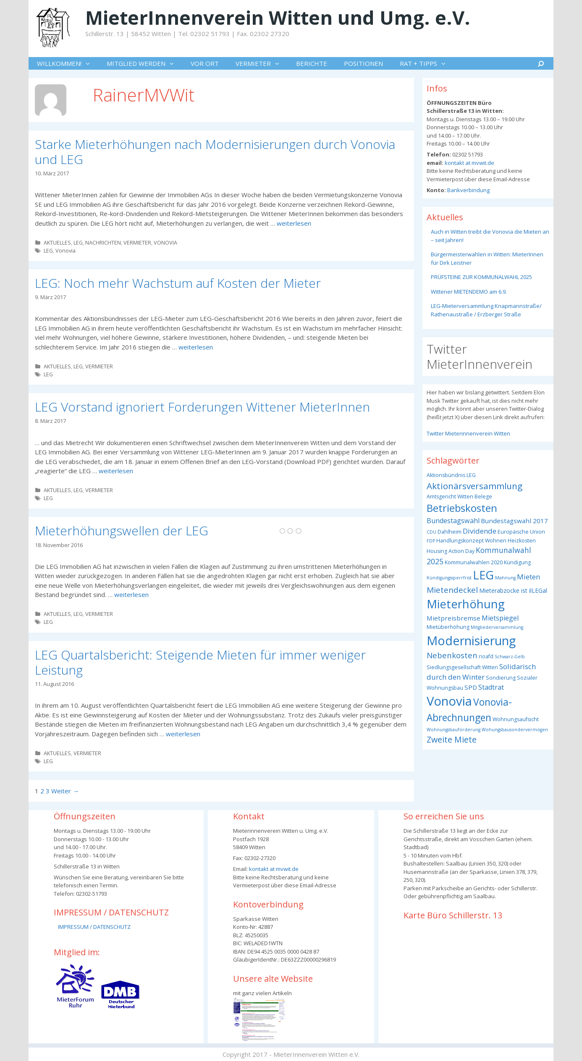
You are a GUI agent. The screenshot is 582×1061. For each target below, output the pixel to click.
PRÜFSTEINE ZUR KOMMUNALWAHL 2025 (481, 277)
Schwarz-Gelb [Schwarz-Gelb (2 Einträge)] (510, 657)
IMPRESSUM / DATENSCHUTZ (94, 927)
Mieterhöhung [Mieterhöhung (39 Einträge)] (466, 604)
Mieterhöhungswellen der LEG (121, 530)
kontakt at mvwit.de (468, 163)
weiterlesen (294, 223)
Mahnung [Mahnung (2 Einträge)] (505, 578)
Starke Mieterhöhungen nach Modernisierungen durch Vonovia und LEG (215, 152)
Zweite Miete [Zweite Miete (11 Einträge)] (452, 739)
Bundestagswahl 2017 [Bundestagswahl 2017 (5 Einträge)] (514, 520)
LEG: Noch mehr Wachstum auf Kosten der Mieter (178, 283)
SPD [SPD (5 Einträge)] (470, 687)
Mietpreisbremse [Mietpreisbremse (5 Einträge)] (453, 618)
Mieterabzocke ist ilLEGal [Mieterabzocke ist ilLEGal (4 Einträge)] (513, 590)
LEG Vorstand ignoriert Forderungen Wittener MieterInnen (202, 406)
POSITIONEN (363, 63)
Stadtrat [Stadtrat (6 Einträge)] (491, 687)
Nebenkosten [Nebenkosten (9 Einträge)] (452, 655)
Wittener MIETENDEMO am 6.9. (469, 291)
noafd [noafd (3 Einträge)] (486, 656)
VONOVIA (165, 242)
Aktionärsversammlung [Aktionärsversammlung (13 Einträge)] (474, 486)
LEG (78, 242)
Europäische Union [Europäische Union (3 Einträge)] (521, 531)
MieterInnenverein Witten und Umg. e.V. (277, 17)
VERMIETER (262, 63)
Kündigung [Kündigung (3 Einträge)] (517, 562)
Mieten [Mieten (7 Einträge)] (528, 576)
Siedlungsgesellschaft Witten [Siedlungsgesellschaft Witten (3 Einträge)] (462, 667)
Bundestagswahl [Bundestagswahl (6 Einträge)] (453, 520)
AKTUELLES (57, 242)
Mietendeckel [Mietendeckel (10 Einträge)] (452, 589)
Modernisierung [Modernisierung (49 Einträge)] (471, 640)
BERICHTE (311, 63)
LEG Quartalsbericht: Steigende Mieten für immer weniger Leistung (200, 662)
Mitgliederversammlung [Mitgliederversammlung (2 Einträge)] (497, 627)
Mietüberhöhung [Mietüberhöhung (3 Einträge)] (448, 627)
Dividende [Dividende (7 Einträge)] (479, 531)
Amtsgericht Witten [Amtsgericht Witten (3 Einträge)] (450, 496)
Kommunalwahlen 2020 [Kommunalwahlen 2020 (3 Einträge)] (474, 562)
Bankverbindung (468, 190)
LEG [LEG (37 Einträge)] (483, 575)
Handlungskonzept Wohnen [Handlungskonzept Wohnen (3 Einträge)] (471, 540)
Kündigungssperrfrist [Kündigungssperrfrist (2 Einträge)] (449, 578)
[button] (89, 63)
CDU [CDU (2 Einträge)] (431, 532)
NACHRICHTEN (103, 242)
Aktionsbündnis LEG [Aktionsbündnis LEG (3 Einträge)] (451, 475)
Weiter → (65, 791)
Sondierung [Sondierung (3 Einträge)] (501, 677)
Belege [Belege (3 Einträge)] (483, 496)
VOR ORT (205, 63)
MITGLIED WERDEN (144, 63)
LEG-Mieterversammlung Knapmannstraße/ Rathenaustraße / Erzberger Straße (486, 310)
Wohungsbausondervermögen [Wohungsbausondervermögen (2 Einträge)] (515, 730)
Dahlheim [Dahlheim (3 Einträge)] (449, 531)
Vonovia (65, 250)
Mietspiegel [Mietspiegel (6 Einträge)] (500, 618)
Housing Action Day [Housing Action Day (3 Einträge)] (451, 551)
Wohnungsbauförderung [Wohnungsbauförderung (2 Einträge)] (453, 730)
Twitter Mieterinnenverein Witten (468, 433)
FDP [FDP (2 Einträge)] (431, 541)
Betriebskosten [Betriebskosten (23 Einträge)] (462, 508)
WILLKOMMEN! (67, 63)
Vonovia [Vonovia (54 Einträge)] (449, 701)
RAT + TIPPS (427, 63)
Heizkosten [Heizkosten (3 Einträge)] (522, 540)
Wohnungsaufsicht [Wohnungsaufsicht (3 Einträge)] (516, 719)
